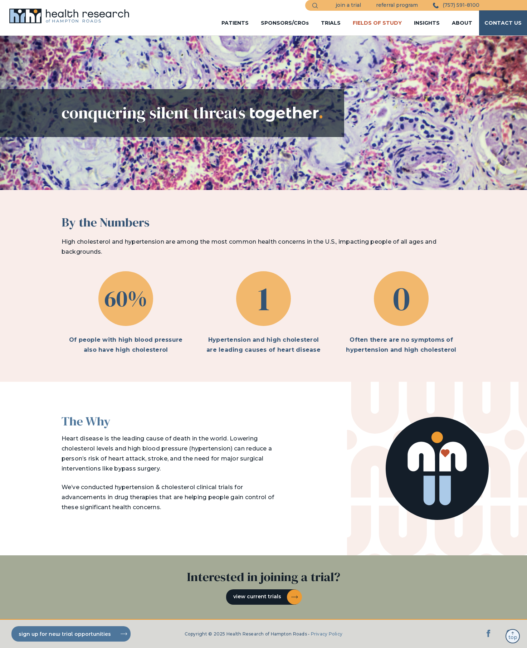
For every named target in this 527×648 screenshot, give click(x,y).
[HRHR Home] (72, 12)
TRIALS (331, 23)
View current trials (267, 597)
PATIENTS (235, 23)
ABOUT (462, 23)
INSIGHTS (427, 23)
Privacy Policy (327, 634)
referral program (397, 5)
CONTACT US (503, 23)
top (512, 636)
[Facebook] (488, 637)
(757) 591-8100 (456, 5)
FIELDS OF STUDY (377, 23)
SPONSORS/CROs (285, 23)
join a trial (348, 5)
